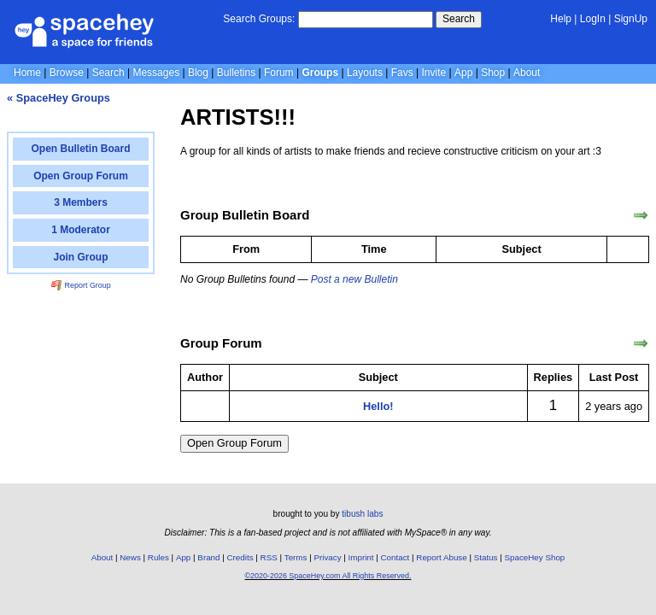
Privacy (327, 557)
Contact (395, 557)
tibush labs (362, 513)
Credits (240, 557)
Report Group (81, 285)
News (130, 557)
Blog (198, 73)
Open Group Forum (234, 442)
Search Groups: (259, 19)
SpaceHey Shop (535, 557)
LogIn (593, 19)
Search (458, 19)
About (526, 73)
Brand (208, 557)
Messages (155, 73)
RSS (269, 557)
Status (486, 557)
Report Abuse (441, 557)
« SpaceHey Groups (58, 97)
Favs (402, 73)
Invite (434, 73)
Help (560, 19)
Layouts (365, 73)
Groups (320, 73)
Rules (158, 557)
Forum (279, 73)
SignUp (630, 19)
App (463, 73)
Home (27, 73)
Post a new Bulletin (354, 279)
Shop (493, 73)
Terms (296, 557)
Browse (67, 73)
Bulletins (236, 73)
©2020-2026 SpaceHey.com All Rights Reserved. (327, 575)
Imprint (361, 557)
